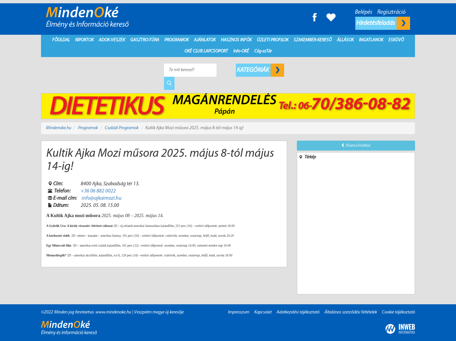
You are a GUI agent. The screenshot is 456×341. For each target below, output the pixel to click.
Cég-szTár (263, 51)
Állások (345, 40)
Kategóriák (260, 70)
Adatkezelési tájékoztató (298, 312)
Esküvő (396, 40)
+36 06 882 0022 (98, 191)
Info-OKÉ (241, 51)
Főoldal (61, 40)
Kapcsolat (263, 312)
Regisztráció (391, 12)
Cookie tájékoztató (398, 312)
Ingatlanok (371, 40)
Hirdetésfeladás (383, 23)
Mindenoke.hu (58, 128)
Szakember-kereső (313, 40)
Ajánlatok (205, 40)
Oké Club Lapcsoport (206, 51)
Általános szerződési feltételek (350, 312)
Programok (176, 40)
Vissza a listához (355, 145)
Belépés (363, 12)
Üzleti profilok (272, 40)
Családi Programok (121, 128)
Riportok (84, 40)
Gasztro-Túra (144, 40)
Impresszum (238, 312)
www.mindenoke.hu (113, 312)
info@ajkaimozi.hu (101, 198)
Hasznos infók (236, 40)
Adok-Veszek (112, 40)
